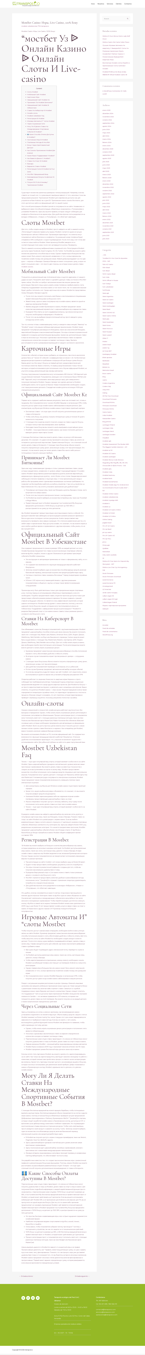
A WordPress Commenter (112, 91)
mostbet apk (107, 437)
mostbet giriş (107, 464)
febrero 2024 (107, 141)
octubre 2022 (107, 189)
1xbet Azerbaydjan (109, 303)
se (103, 552)
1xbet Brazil (106, 307)
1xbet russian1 (107, 332)
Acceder (105, 619)
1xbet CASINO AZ (109, 310)
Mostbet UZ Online (109, 511)
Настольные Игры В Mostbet (37, 139)
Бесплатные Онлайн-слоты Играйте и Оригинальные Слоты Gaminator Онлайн (116, 65)
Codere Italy (107, 383)
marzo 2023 (107, 173)
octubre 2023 (107, 151)
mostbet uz (107, 502)
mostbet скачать (27, 268)
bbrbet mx (106, 364)
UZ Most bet (107, 583)
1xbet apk (106, 291)
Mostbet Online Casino (111, 489)
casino (105, 376)
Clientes (118, 4)
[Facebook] (23, 1299)
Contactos (128, 4)
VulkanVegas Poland (110, 596)
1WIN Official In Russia (110, 278)
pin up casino (107, 527)
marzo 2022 (107, 211)
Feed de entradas (109, 622)
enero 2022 (106, 218)
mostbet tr (106, 498)
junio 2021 (106, 234)
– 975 (104, 253)
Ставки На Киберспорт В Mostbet (39, 110)
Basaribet (106, 361)
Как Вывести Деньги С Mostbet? (39, 160)
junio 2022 (106, 202)
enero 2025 (106, 110)
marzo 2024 (107, 138)
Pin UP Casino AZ (109, 530)
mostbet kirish (108, 474)
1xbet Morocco (108, 326)
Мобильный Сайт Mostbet (36, 94)
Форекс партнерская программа (114, 599)
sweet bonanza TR (109, 577)
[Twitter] (28, 1299)
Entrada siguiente (82, 1277)
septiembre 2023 (108, 154)
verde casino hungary (110, 587)
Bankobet (106, 357)
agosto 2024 (107, 126)
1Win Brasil (106, 265)
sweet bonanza (108, 574)
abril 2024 (106, 135)
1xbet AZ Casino (108, 297)
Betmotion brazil (108, 367)
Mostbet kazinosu (109, 471)
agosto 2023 (107, 157)
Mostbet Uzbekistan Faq (36, 115)
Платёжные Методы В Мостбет (38, 141)
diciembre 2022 (108, 183)
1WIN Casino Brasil (109, 272)
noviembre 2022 (108, 186)
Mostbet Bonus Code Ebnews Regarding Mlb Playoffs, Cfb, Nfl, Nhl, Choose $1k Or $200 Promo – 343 (115, 458)
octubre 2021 (107, 227)
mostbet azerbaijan (109, 452)
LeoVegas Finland (109, 421)
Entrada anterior (26, 1277)
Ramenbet (106, 546)
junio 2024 (106, 129)
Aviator (105, 338)
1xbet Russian (107, 329)
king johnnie (107, 418)
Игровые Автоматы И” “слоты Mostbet (41, 121)
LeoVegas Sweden (109, 430)
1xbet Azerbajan (108, 300)
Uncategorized (108, 580)
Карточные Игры (33, 97)
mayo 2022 (106, 205)
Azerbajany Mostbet (110, 351)
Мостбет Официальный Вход (37, 176)
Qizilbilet (105, 543)
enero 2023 (106, 180)
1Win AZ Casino (108, 262)
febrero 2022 (107, 215)
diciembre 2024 (108, 113)
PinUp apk (106, 540)
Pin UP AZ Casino (109, 521)
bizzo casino (107, 370)
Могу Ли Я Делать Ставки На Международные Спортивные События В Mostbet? (38, 128)
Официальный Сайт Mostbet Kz (38, 100)
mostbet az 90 (108, 446)
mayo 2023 (106, 167)
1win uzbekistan (108, 284)
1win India (106, 275)
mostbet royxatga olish (111, 495)
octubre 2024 (107, 119)
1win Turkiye (107, 281)
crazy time (106, 386)
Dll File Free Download (110, 392)
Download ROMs (108, 399)
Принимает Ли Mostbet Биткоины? (40, 102)
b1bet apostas (107, 354)
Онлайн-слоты (32, 113)
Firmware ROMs (108, 405)
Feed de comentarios (110, 625)
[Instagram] (33, 1299)
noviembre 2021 (108, 224)
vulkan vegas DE (108, 590)
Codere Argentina (109, 380)
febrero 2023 (107, 176)
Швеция (106, 602)
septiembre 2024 (109, 122)
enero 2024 (107, 145)
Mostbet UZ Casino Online (112, 505)
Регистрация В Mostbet (36, 118)
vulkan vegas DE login (110, 593)
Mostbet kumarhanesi (110, 477)
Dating (105, 389)
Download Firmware (110, 395)
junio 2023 (106, 164)
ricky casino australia (110, 549)
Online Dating (107, 514)
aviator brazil (107, 342)
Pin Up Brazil (107, 524)
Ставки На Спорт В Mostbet (37, 162)
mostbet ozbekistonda (29, 26)
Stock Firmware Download (112, 571)
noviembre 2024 (108, 116)
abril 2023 (106, 170)
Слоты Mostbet (32, 92)
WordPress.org (108, 628)
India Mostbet (107, 411)
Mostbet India (107, 467)
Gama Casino (107, 408)
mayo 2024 (106, 132)
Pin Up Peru (107, 533)
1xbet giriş (106, 316)
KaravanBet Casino (109, 414)
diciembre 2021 (108, 221)
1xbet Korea (107, 323)
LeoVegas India (108, 424)
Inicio (93, 4)
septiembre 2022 (108, 192)
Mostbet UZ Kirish (109, 508)
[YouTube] (38, 1299)
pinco (104, 537)
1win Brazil (106, 269)
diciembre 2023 (108, 148)
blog (104, 373)
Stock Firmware (108, 568)
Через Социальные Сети (36, 123)
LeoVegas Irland (108, 427)
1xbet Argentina (108, 294)
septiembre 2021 (108, 230)
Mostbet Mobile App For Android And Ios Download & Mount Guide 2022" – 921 (116, 483)
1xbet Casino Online (109, 313)
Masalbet (106, 434)
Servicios (110, 4)
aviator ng (106, 345)
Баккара (30, 165)
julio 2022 (106, 199)
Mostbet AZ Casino (109, 449)
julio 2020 (106, 237)
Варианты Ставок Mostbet (36, 168)
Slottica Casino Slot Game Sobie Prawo (116, 42)
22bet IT (105, 335)
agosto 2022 (107, 195)
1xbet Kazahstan (108, 319)
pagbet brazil (107, 517)
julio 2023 (106, 161)
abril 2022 (106, 208)
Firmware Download (110, 402)
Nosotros (101, 4)
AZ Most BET (107, 348)
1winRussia (106, 288)
